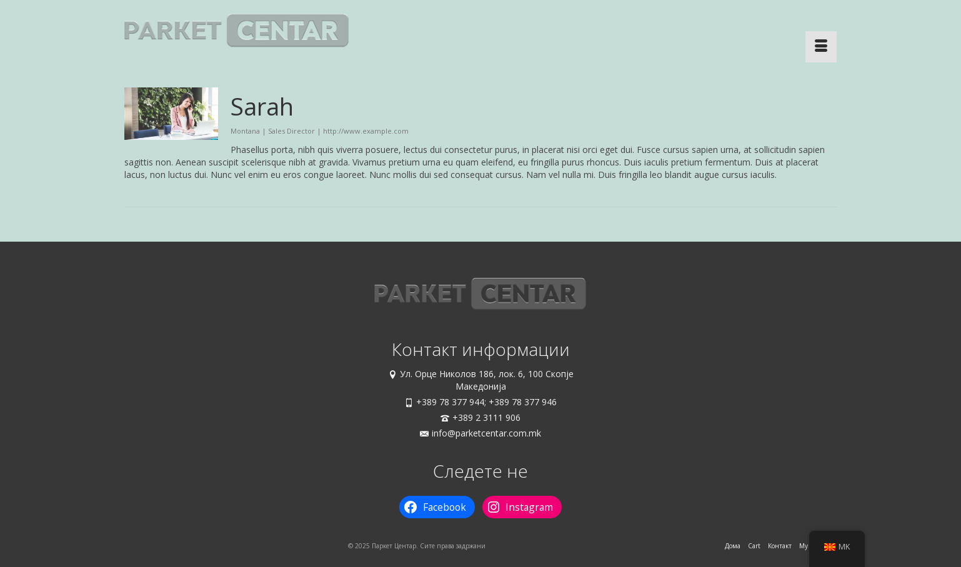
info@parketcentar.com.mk (480, 433)
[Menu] (821, 46)
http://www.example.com (366, 131)
